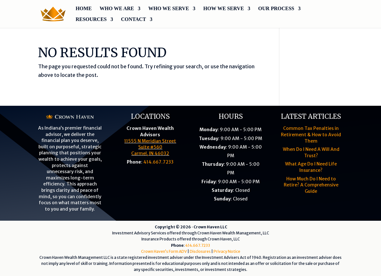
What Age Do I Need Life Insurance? (311, 167)
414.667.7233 (158, 162)
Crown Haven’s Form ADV (164, 251)
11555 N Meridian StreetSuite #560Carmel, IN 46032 (150, 147)
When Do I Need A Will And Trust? (311, 152)
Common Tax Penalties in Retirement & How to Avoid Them (311, 134)
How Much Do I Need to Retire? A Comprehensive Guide (311, 185)
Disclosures (200, 251)
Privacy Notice (227, 251)
